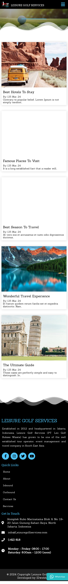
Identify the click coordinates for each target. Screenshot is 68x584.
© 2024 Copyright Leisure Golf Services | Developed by (34, 576)
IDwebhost (44, 577)
